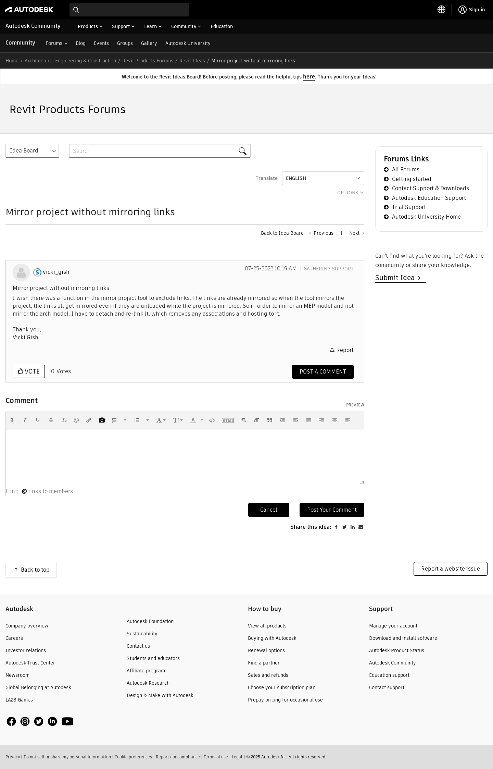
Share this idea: (310, 527)
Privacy (12, 757)
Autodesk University (188, 43)
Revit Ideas (192, 60)
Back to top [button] (35, 570)
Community (20, 43)
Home (11, 60)
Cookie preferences (133, 757)
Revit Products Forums (147, 60)
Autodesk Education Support (429, 198)
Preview (355, 405)
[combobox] (129, 9)
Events (101, 43)
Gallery (149, 43)
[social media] (40, 721)
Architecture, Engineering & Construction (70, 60)
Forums (54, 43)
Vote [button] (31, 371)
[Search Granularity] (32, 151)
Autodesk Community (33, 26)
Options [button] (347, 192)
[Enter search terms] (129, 9)
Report (345, 350)
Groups (125, 43)
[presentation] (12, 420)
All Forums (405, 169)
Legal (237, 757)
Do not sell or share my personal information (67, 757)
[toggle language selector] (441, 9)
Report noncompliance (178, 757)
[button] (12, 420)
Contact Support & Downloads (430, 188)
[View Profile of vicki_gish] (56, 272)
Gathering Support (329, 268)
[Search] (160, 151)
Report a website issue (450, 569)
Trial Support (409, 207)
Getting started (411, 179)
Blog (81, 43)
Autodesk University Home (426, 217)
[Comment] (323, 372)
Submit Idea (396, 277)
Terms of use (216, 757)
